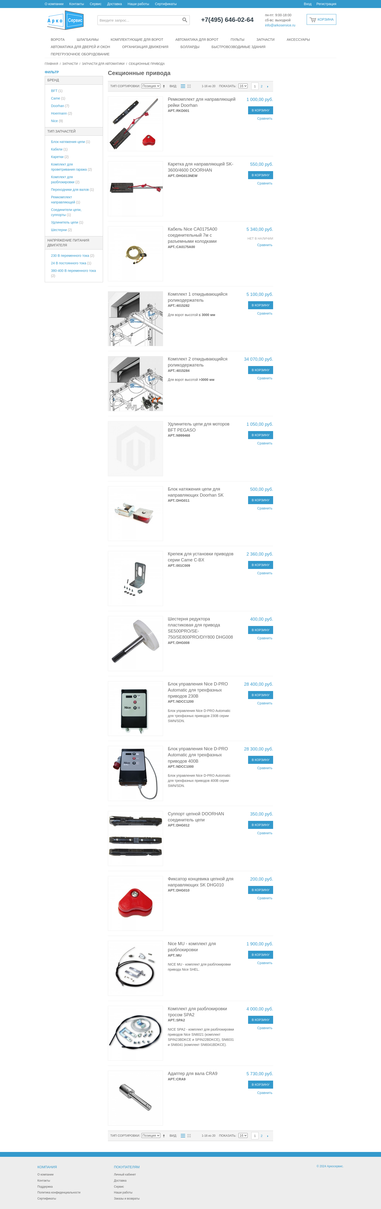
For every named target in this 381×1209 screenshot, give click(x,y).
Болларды (190, 47)
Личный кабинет (125, 1174)
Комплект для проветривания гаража (71, 166)
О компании (54, 4)
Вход (308, 4)
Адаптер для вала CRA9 (192, 1073)
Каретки (60, 157)
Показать (227, 86)
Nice (57, 121)
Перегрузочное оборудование (80, 54)
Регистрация (326, 4)
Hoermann (61, 113)
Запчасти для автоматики (103, 64)
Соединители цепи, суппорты (66, 212)
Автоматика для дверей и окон (80, 47)
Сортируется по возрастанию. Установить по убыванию (164, 86)
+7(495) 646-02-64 (227, 20)
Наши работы (138, 4)
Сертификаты (166, 4)
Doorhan (60, 106)
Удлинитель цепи (67, 222)
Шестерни (61, 230)
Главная (51, 64)
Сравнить (264, 118)
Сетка (189, 86)
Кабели (59, 149)
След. (268, 86)
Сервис (95, 4)
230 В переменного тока (72, 256)
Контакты (76, 4)
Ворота (58, 40)
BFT (56, 91)
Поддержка (45, 1186)
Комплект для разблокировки (65, 179)
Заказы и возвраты (126, 1198)
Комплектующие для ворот (137, 40)
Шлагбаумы (88, 40)
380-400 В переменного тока (73, 273)
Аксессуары (298, 40)
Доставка (114, 4)
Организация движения (145, 47)
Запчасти (266, 40)
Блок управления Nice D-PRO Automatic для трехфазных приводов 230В (198, 690)
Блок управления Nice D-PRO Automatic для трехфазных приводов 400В (198, 754)
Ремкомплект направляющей (65, 199)
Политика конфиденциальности (58, 1192)
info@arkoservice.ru (280, 25)
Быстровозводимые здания (239, 47)
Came (58, 98)
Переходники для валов (72, 190)
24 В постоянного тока (71, 263)
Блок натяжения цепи (70, 142)
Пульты (237, 40)
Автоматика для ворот (196, 40)
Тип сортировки (124, 86)
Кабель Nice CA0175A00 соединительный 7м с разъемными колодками (192, 235)
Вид (173, 86)
